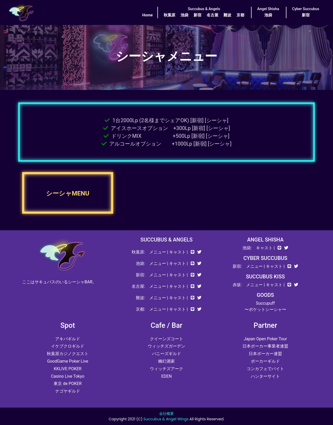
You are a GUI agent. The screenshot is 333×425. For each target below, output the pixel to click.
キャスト (177, 252)
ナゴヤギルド (67, 391)
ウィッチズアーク (166, 368)
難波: (140, 297)
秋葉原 (169, 15)
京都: (140, 309)
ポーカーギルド (265, 361)
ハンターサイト (265, 376)
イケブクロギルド (67, 346)
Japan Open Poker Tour (265, 338)
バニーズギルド (166, 353)
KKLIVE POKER (67, 368)
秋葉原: (138, 252)
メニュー (157, 252)
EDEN (166, 376)
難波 (227, 15)
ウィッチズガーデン (166, 346)
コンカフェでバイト (265, 368)
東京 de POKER (68, 383)
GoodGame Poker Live (67, 361)
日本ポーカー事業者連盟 (265, 346)
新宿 (197, 15)
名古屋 (212, 15)
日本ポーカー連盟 (265, 353)
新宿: (140, 274)
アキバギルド (67, 338)
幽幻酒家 (166, 361)
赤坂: (237, 284)
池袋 (184, 15)
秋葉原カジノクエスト (67, 353)
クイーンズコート (166, 338)
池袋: (140, 263)
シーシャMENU (67, 193)
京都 (240, 15)
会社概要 (166, 413)
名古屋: (138, 286)
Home (147, 15)
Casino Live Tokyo (67, 376)
